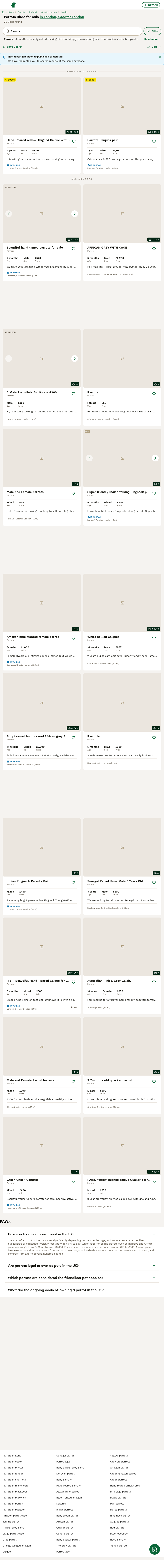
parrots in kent (12, 1455)
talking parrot (11, 1521)
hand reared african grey (125, 1485)
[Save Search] (154, 1549)
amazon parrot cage (15, 1515)
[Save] (74, 141)
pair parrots (117, 1503)
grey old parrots (120, 1461)
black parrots (118, 1497)
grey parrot (9, 1539)
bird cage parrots (120, 1491)
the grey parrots (66, 1545)
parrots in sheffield (14, 1479)
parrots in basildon (14, 1509)
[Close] (159, 57)
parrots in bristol (13, 1467)
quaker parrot (64, 1527)
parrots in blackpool (15, 1491)
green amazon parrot (123, 1473)
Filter (152, 31)
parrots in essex (12, 1461)
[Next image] (74, 213)
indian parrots (64, 1509)
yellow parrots (119, 1455)
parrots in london (13, 1473)
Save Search (12, 46)
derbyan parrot (65, 1473)
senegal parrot (65, 1455)
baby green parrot (67, 1515)
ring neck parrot (120, 1515)
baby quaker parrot (68, 1539)
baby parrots (64, 1479)
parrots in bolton (13, 1503)
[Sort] (154, 47)
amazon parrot (119, 1467)
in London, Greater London (62, 17)
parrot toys (63, 1551)
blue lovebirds (119, 1533)
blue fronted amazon (69, 1497)
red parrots (117, 1527)
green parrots (118, 1479)
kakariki (61, 1503)
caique (7, 1551)
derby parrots (118, 1509)
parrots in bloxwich (14, 1497)
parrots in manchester (16, 1485)
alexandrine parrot (67, 1491)
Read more (151, 39)
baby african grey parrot (70, 1467)
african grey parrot (14, 1527)
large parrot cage (13, 1533)
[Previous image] (8, 213)
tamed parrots (119, 1545)
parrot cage (63, 1461)
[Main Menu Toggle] (6, 5)
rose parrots (118, 1539)
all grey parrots (119, 1521)
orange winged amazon (17, 1545)
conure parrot (64, 1533)
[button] (42, 213)
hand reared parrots (68, 1485)
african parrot (64, 1521)
